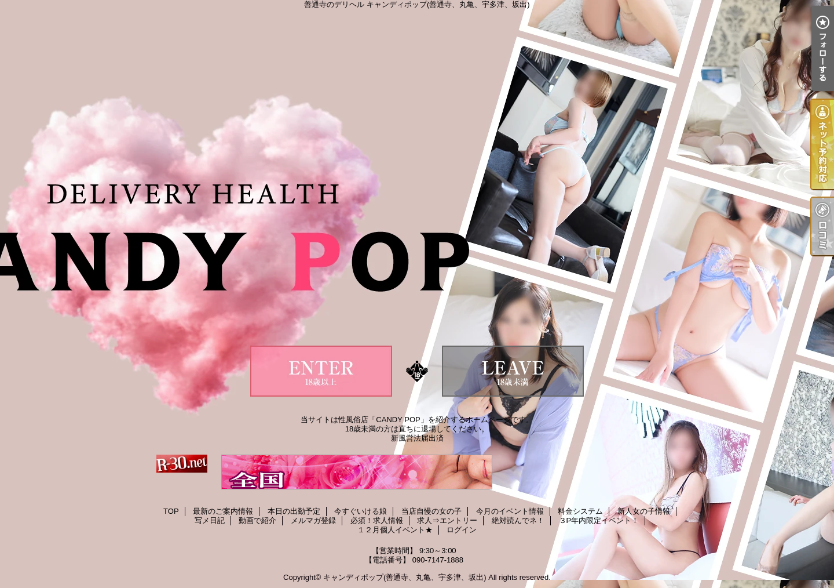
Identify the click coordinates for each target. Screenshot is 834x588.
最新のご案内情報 (223, 511)
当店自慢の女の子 (431, 511)
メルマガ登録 (313, 520)
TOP (171, 511)
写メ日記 (210, 520)
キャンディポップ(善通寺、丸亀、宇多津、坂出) (405, 577)
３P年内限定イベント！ (599, 520)
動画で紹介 (257, 520)
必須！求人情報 (376, 520)
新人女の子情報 (643, 511)
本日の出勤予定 (294, 511)
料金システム (580, 511)
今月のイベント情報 (510, 511)
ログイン (462, 529)
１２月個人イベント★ (395, 529)
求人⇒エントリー (447, 520)
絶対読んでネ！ (518, 520)
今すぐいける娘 (360, 511)
